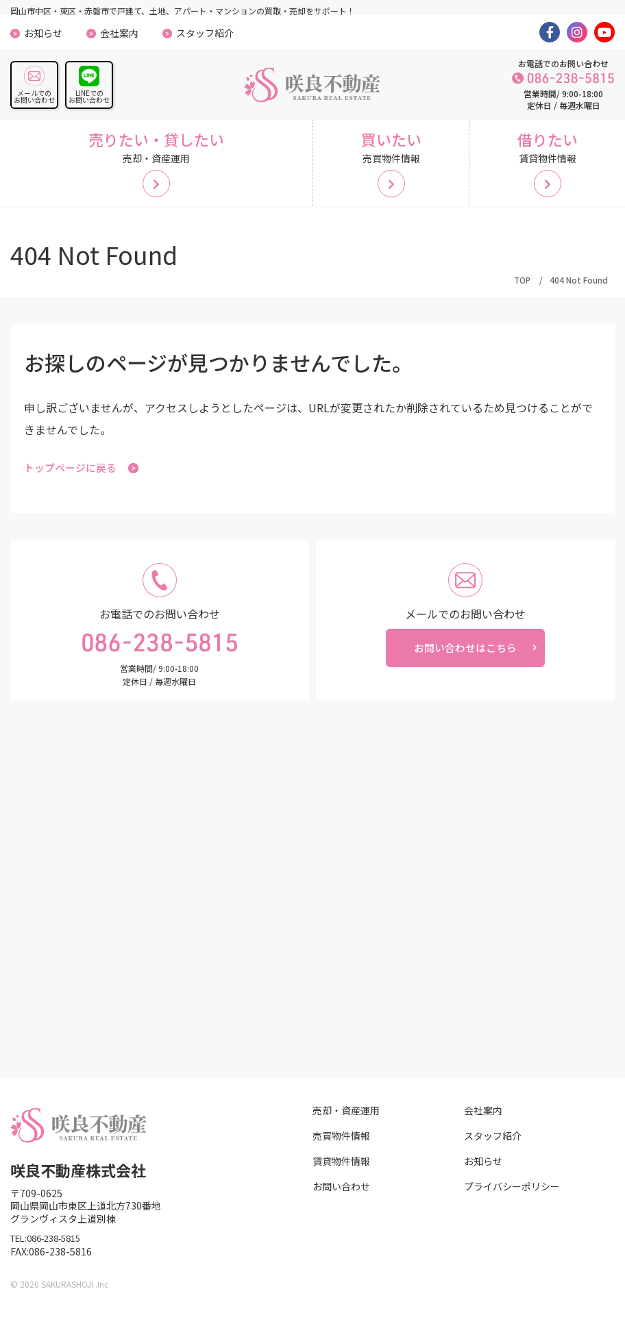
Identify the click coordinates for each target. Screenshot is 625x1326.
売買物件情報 (341, 1142)
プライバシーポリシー (512, 1192)
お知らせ (43, 33)
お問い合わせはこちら (465, 657)
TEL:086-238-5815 (52, 1245)
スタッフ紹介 (205, 33)
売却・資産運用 (346, 1116)
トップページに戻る (84, 473)
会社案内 (119, 33)
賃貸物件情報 (341, 1167)
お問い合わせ (341, 1192)
